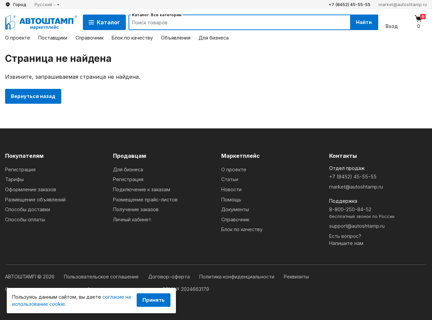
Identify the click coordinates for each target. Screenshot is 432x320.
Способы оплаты (25, 219)
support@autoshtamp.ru (357, 226)
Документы (235, 209)
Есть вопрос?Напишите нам (346, 239)
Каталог (104, 22)
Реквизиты (296, 276)
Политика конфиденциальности (237, 276)
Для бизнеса (214, 38)
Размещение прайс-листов (145, 199)
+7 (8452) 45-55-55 (349, 4)
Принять (153, 300)
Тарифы (14, 179)
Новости (231, 189)
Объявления (175, 38)
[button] (47, 4)
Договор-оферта (169, 276)
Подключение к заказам (141, 189)
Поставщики (52, 38)
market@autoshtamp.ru (403, 4)
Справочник (89, 38)
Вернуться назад (33, 96)
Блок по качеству (132, 38)
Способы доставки (27, 209)
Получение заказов (136, 209)
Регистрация (20, 169)
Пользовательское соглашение (102, 276)
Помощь (231, 199)
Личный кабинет (132, 219)
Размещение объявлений (35, 199)
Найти (364, 22)
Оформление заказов (30, 189)
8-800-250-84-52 (378, 213)
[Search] (233, 22)
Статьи (229, 179)
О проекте (17, 38)
